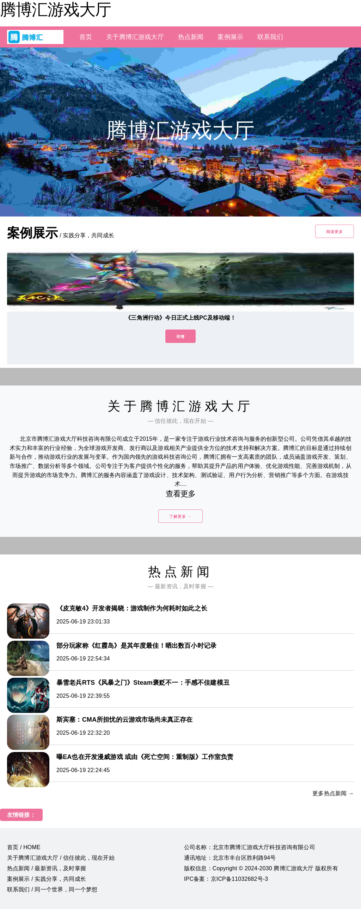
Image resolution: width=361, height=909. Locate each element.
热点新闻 (191, 36)
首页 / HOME (24, 847)
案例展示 (230, 36)
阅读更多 (334, 232)
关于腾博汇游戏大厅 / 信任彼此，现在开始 (61, 858)
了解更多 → (180, 516)
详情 (180, 336)
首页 (85, 36)
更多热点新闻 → (333, 793)
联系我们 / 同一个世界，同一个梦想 (52, 889)
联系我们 (270, 36)
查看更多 (181, 493)
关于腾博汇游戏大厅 (135, 36)
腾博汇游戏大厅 (55, 9)
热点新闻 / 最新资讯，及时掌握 (46, 868)
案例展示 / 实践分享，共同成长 (46, 879)
